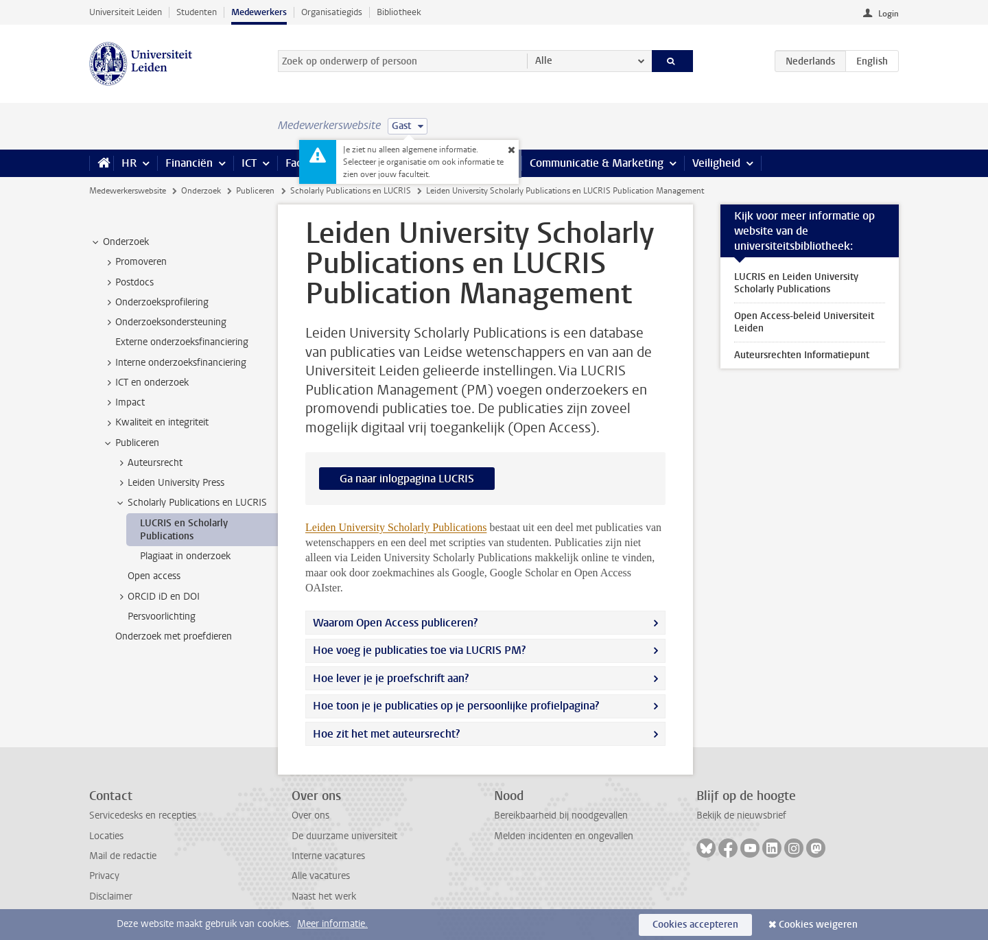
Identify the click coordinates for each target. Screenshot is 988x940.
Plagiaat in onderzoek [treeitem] (185, 556)
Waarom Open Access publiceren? (395, 622)
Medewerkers (259, 12)
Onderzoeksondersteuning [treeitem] (164, 322)
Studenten (196, 12)
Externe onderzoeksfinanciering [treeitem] (181, 342)
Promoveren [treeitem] (134, 262)
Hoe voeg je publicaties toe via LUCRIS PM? (419, 650)
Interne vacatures (328, 855)
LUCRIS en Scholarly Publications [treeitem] (184, 530)
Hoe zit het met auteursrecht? (387, 734)
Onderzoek (201, 190)
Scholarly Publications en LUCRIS (350, 190)
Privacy (104, 875)
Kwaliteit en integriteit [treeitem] (155, 423)
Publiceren (255, 190)
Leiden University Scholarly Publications (395, 527)
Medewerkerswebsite (127, 190)
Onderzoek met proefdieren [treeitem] (173, 636)
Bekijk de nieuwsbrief (741, 815)
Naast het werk (324, 896)
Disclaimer (110, 896)
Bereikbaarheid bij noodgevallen (561, 815)
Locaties (106, 836)
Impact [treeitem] (123, 403)
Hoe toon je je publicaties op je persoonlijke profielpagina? (457, 705)
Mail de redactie (122, 855)
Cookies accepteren (695, 924)
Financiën (189, 163)
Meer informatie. (332, 923)
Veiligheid (716, 163)
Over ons (310, 815)
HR (129, 163)
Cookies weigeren (818, 924)
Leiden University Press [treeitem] (169, 483)
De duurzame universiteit (344, 836)
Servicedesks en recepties (142, 815)
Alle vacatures (321, 875)
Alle (543, 60)
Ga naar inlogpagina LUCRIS (407, 478)
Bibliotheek (399, 12)
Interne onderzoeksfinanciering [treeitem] (174, 363)
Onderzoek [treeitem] (119, 242)
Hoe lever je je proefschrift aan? (391, 678)
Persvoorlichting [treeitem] (162, 616)
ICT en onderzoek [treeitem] (145, 383)
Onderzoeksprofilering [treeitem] (155, 302)
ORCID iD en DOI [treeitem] (157, 597)
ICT (249, 163)
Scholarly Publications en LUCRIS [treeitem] (191, 503)
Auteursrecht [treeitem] (149, 463)
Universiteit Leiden (125, 12)
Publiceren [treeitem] (130, 443)
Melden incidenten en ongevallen (563, 836)
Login (888, 13)
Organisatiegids (331, 12)
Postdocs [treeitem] (128, 283)
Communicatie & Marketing (596, 163)
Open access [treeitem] (154, 576)
